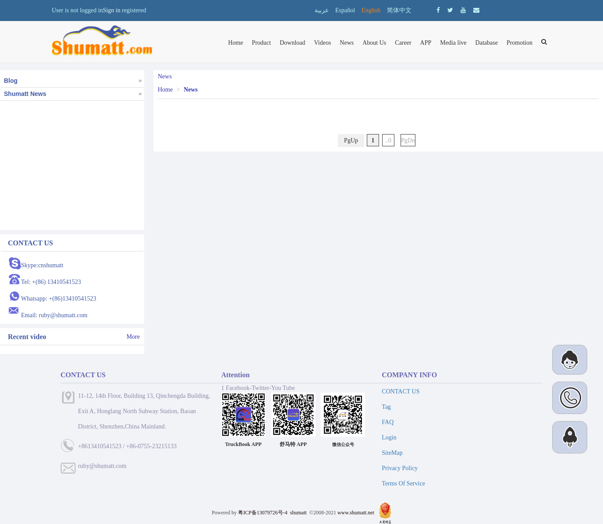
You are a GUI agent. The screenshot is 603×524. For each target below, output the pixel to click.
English (371, 10)
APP (426, 42)
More (133, 336)
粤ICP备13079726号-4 (262, 513)
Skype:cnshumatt (42, 265)
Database (486, 42)
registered (134, 10)
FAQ (388, 422)
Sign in (112, 10)
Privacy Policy (400, 468)
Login (389, 437)
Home (235, 42)
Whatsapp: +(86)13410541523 (58, 298)
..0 (388, 140)
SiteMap (392, 453)
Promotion (519, 42)
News (347, 42)
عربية (322, 10)
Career (403, 42)
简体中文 (399, 10)
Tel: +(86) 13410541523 (51, 282)
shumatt (299, 513)
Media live (453, 42)
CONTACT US (400, 391)
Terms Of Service (403, 483)
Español (345, 10)
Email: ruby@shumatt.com (54, 315)
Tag (386, 407)
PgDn (408, 140)
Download (292, 42)
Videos (322, 42)
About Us (374, 42)
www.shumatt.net (355, 513)
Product (261, 42)
